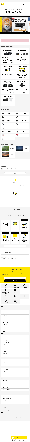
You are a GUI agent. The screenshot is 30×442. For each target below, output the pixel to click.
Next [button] (27, 33)
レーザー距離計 (19, 169)
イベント (4, 395)
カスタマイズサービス (6, 369)
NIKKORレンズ (5, 335)
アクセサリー (5, 345)
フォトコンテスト (5, 413)
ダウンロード (5, 374)
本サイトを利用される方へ (4, 436)
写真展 (4, 408)
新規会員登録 (15, 286)
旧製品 (4, 348)
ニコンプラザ (5, 405)
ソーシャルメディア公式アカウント (7, 392)
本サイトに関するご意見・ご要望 (5, 439)
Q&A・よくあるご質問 (6, 361)
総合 (1, 169)
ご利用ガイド (5, 429)
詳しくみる (15, 189)
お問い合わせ (5, 358)
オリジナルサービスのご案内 (7, 426)
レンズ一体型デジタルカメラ (7, 332)
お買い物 (2, 421)
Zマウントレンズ (8, 169)
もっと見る (15, 174)
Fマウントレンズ (12, 169)
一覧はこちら (15, 37)
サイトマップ (3, 441)
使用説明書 (4, 371)
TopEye (4, 400)
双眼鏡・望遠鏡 (16, 169)
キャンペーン (3, 418)
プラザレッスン (5, 387)
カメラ (4, 169)
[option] (15, 15)
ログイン (15, 283)
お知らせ (4, 353)
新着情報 (2, 319)
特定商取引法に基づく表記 (6, 431)
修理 (3, 366)
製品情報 (2, 322)
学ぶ (1, 379)
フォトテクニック (5, 382)
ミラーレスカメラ (5, 327)
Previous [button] (2, 33)
